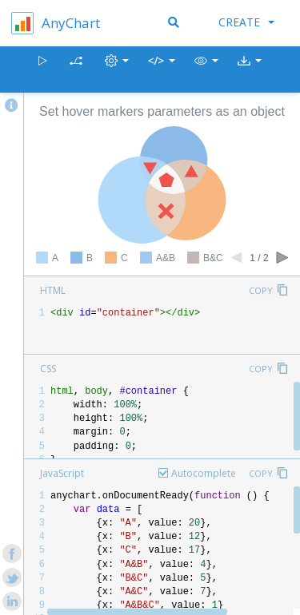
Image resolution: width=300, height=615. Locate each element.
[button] (206, 70)
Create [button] (246, 22)
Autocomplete (203, 473)
